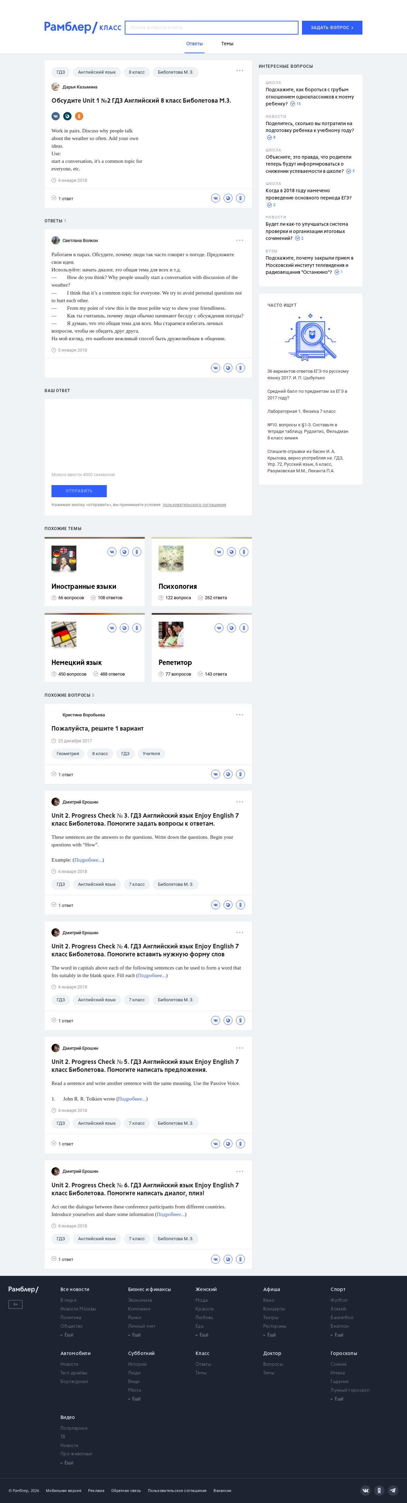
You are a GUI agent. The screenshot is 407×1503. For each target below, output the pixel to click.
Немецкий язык (76, 663)
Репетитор (175, 663)
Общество (71, 1326)
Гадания (339, 1382)
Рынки (135, 1318)
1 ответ (62, 198)
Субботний (141, 1353)
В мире (68, 1300)
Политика (70, 1318)
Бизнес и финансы (149, 1289)
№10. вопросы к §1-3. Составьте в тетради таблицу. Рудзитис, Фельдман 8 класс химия (308, 431)
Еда (200, 1326)
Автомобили (75, 1353)
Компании (139, 1309)
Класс (203, 1353)
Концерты (274, 1309)
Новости (69, 1364)
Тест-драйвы (73, 1373)
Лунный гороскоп (350, 1390)
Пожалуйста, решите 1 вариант (97, 729)
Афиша (272, 1289)
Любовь (204, 1318)
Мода (202, 1300)
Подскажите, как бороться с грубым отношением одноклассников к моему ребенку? (310, 96)
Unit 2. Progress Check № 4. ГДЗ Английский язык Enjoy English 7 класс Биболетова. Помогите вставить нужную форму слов (145, 951)
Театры (271, 1318)
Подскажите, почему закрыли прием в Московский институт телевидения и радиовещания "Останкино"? (309, 265)
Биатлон (340, 1326)
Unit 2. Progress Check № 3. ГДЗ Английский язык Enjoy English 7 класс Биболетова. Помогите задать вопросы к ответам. (145, 820)
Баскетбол (342, 1318)
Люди (134, 1373)
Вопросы (273, 1364)
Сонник (339, 1364)
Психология (178, 587)
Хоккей (338, 1309)
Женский (206, 1289)
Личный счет (141, 1326)
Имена (338, 1373)
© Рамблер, (19, 1491)
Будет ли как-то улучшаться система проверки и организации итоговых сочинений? (307, 231)
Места (134, 1390)
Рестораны (275, 1326)
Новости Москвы (78, 1309)
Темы (201, 1373)
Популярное (73, 1428)
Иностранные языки (83, 587)
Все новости (74, 1289)
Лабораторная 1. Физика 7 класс (301, 411)
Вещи (134, 1382)
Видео (67, 1417)
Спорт (338, 1289)
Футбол (339, 1300)
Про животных (76, 1454)
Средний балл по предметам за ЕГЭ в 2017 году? (307, 394)
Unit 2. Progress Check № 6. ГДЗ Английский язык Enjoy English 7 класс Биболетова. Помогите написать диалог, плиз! (145, 1189)
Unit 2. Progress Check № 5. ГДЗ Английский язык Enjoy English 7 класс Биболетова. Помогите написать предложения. (145, 1066)
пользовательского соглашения (194, 504)
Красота (205, 1309)
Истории (137, 1364)
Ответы (203, 1364)
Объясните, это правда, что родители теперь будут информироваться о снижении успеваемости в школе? (308, 164)
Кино (268, 1300)
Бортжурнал (74, 1382)
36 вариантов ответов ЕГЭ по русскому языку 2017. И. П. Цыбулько (308, 374)
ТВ (63, 1437)
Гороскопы (344, 1353)
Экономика (140, 1300)
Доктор (272, 1353)
